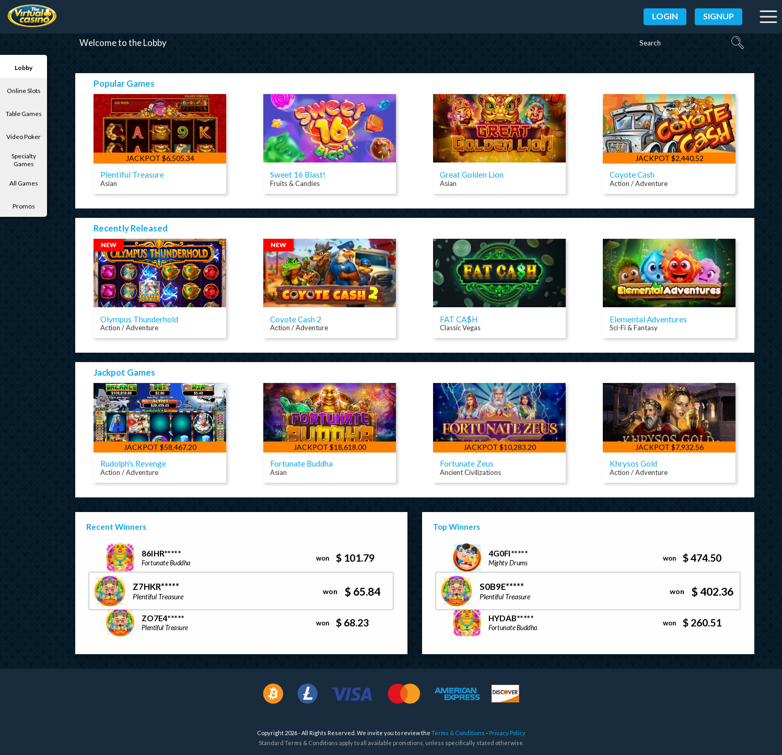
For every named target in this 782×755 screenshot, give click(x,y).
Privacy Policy (507, 743)
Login (665, 16)
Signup (718, 16)
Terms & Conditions (458, 743)
